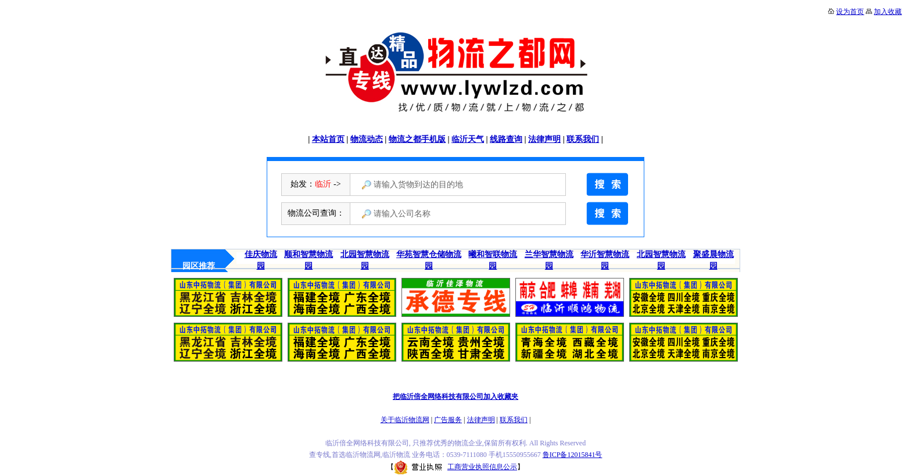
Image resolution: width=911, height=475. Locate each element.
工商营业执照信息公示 (455, 467)
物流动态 (366, 139)
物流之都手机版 (417, 139)
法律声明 (544, 139)
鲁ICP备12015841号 (572, 455)
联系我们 (582, 139)
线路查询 (506, 139)
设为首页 (850, 12)
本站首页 (328, 139)
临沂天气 (467, 139)
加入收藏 (888, 12)
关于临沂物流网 (405, 420)
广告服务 (448, 420)
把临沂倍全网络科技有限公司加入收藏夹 (455, 396)
